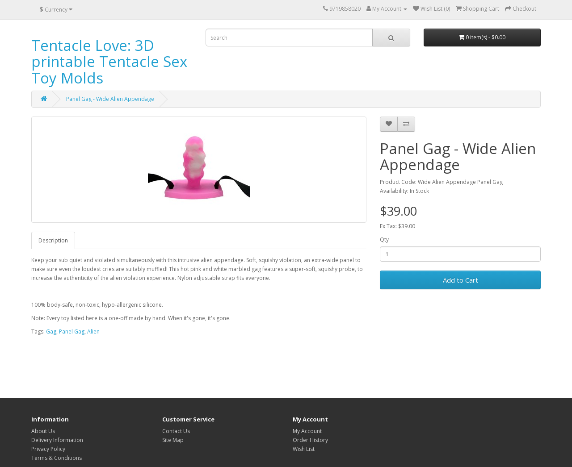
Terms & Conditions (56, 458)
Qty (384, 239)
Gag (51, 331)
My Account (307, 431)
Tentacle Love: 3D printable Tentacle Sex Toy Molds (109, 61)
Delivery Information (57, 440)
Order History (310, 440)
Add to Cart (460, 279)
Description (53, 240)
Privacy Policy (48, 449)
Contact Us (176, 431)
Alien (93, 331)
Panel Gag (71, 331)
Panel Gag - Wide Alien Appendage (110, 99)
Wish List (304, 449)
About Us (43, 431)
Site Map (173, 440)
